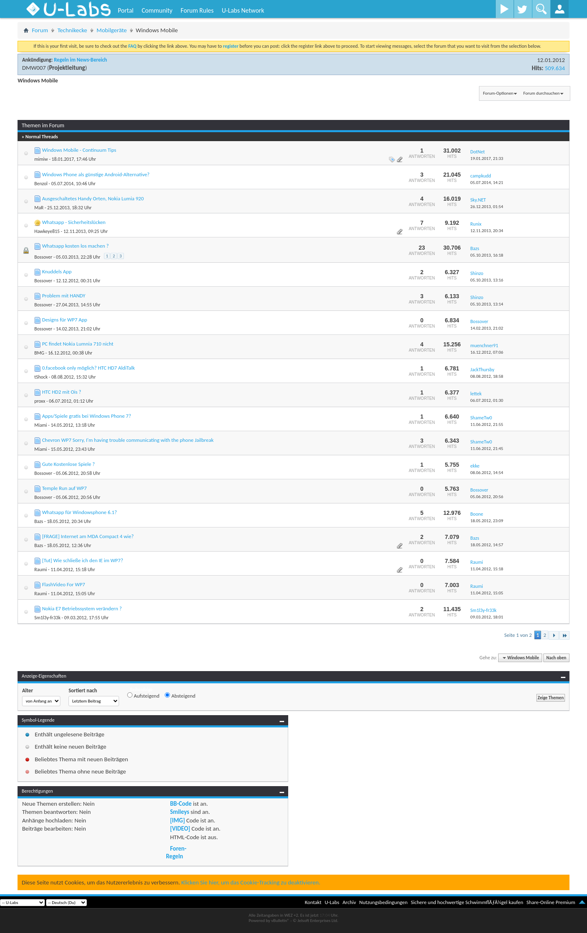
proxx (39, 401)
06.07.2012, (486, 400)
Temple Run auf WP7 (64, 488)
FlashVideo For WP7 (63, 584)
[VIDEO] (180, 828)
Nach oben (556, 657)
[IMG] (177, 820)
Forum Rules (197, 10)
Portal (125, 10)
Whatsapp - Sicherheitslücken (74, 222)
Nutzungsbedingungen (383, 902)
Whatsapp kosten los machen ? (75, 246)
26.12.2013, (486, 206)
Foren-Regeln (176, 852)
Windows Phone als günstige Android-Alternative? (96, 174)
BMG (39, 353)
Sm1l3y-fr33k (47, 618)
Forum (40, 30)
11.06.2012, (486, 424)
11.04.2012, (486, 569)
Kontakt (313, 902)
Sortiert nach (82, 690)
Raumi (40, 569)
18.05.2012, (486, 520)
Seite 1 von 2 (518, 635)
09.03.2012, (486, 617)
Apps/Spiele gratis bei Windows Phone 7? (86, 416)
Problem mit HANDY (63, 296)
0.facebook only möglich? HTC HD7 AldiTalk (88, 368)
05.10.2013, (486, 255)
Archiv (349, 902)
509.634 (555, 68)
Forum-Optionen (498, 93)
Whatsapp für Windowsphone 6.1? (79, 512)
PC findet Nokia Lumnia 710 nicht (77, 344)
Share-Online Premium (550, 902)
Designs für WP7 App (64, 320)
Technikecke (72, 30)
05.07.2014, (486, 182)
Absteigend (180, 695)
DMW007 (34, 67)
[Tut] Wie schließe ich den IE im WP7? (82, 560)
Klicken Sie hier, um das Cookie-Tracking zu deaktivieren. (250, 882)
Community (156, 10)
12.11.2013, (486, 230)
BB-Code (181, 803)
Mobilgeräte (112, 30)
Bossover (43, 257)
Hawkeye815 (47, 231)
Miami (40, 425)
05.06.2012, (486, 496)
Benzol (40, 183)
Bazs (38, 521)
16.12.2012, (486, 352)
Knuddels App (57, 271)
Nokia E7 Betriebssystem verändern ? (82, 608)
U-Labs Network (243, 10)
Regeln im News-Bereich (80, 60)
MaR (39, 208)
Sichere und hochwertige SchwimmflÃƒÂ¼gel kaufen (467, 902)
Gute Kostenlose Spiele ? (68, 464)
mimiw (41, 159)
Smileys (179, 812)
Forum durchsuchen (541, 93)
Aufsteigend (143, 695)
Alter (27, 690)
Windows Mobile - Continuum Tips (79, 150)
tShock (41, 377)
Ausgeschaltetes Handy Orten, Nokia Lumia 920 (92, 198)
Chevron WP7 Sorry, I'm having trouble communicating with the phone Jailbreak (128, 440)
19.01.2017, (486, 158)
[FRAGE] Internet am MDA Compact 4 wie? (88, 536)
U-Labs (332, 902)
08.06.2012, (486, 472)
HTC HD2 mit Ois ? (61, 392)
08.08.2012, (486, 376)
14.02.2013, (486, 328)
